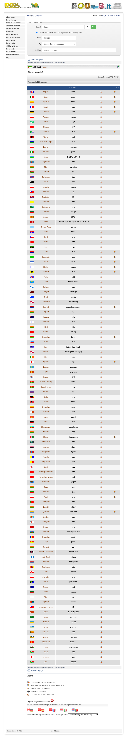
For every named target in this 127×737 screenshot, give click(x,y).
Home (29, 15)
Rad (73, 112)
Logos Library (31, 62)
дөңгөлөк (73, 372)
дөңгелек (73, 367)
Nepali (46, 467)
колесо (73, 117)
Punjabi (46, 507)
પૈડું (73, 312)
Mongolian (45, 452)
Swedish (46, 587)
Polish (46, 497)
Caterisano (46, 207)
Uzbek (46, 627)
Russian (46, 117)
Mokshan (46, 447)
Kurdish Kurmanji (46, 382)
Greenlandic (46, 302)
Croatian (46, 232)
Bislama (46, 172)
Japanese (46, 362)
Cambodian (46, 197)
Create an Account (114, 15)
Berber (46, 157)
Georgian (46, 292)
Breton (46, 182)
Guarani (46, 307)
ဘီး (73, 192)
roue (73, 107)
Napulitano (46, 462)
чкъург (73, 212)
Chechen (46, 212)
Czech (46, 237)
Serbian (46, 562)
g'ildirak (73, 627)
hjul (73, 242)
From (39, 38)
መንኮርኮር (73, 602)
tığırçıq (73, 227)
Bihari (46, 167)
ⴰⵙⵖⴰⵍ (77, 157)
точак (71, 562)
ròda (73, 522)
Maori (46, 422)
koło (73, 497)
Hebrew (46, 322)
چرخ (73, 247)
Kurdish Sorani (46, 387)
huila (73, 317)
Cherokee (46, 217)
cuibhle (73, 557)
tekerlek (71, 612)
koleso (73, 572)
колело (73, 187)
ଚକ (73, 487)
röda (73, 162)
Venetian (46, 637)
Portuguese (46, 502)
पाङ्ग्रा (73, 467)
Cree (46, 222)
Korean (46, 377)
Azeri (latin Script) (46, 142)
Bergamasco (45, 162)
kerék (73, 337)
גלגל (73, 322)
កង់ (73, 197)
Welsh (46, 647)
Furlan (46, 282)
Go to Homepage (37, 60)
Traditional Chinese (46, 607)
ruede (76, 282)
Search (38, 27)
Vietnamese (46, 642)
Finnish (46, 267)
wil (73, 172)
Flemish (46, 272)
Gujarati (46, 312)
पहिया (73, 327)
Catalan (46, 202)
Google (39, 62)
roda (73, 202)
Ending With (76, 33)
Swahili (45, 582)
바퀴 (73, 377)
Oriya (46, 487)
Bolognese (46, 177)
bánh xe (73, 642)
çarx (73, 142)
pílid (73, 342)
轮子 (73, 127)
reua (73, 657)
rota (73, 207)
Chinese (46, 127)
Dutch (46, 252)
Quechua (46, 512)
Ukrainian (46, 622)
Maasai (46, 437)
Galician (46, 287)
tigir (71, 617)
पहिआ (75, 167)
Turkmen (46, 617)
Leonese (46, 402)
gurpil (73, 152)
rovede (70, 282)
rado (73, 257)
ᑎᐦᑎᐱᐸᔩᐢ (77, 222)
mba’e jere (70, 307)
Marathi (46, 432)
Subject (38, 50)
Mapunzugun (45, 427)
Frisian (46, 277)
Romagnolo (46, 522)
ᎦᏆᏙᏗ (73, 217)
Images (45, 62)
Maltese (46, 412)
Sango (46, 542)
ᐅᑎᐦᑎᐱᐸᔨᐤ (62, 222)
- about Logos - (55, 731)
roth (73, 357)
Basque (46, 152)
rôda (73, 177)
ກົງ (73, 392)
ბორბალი (73, 292)
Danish (45, 242)
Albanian (46, 137)
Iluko (46, 342)
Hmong (46, 332)
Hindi (46, 327)
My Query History (38, 15)
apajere (77, 307)
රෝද (73, 567)
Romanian (46, 537)
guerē (73, 542)
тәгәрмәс (73, 147)
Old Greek (46, 482)
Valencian (46, 632)
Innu (45, 347)
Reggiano (46, 517)
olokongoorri (73, 437)
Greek (46, 297)
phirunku (73, 512)
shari (73, 447)
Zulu (45, 662)
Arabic (46, 122)
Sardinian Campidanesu (46, 552)
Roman (46, 527)
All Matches (52, 33)
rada (78, 532)
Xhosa (46, 652)
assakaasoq (73, 302)
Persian (46, 492)
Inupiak (46, 352)
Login (104, 15)
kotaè (73, 232)
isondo (73, 662)
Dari (45, 247)
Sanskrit (46, 547)
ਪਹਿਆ (73, 507)
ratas (73, 262)
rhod (76, 647)
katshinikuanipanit (73, 347)
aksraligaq (78, 352)
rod (73, 182)
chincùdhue (73, 427)
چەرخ (73, 387)
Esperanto (46, 257)
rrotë (73, 137)
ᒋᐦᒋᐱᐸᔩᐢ (85, 222)
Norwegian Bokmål (46, 472)
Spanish (46, 102)
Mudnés (46, 457)
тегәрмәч (73, 592)
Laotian (45, 392)
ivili (73, 652)
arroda (71, 552)
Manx (46, 417)
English (45, 92)
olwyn (71, 647)
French (45, 107)
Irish (46, 357)
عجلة (73, 122)
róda (73, 457)
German (46, 112)
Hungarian (45, 337)
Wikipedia (57, 62)
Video (64, 62)
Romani (46, 532)
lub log (73, 332)
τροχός (73, 297)
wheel (73, 92)
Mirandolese (46, 442)
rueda (73, 102)
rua (75, 637)
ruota (73, 97)
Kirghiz (46, 372)
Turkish (45, 612)
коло (76, 562)
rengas (73, 267)
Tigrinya (46, 602)
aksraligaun (69, 352)
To (40, 44)
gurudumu (73, 582)
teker (73, 382)
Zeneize (46, 657)
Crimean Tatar (46, 227)
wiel (73, 132)
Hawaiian (46, 317)
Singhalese (46, 567)
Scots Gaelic (45, 557)
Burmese (46, 192)
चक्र (71, 167)
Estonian (46, 262)
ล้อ (73, 597)
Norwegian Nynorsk (46, 477)
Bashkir (46, 147)
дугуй (73, 452)
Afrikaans (46, 132)
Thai (45, 597)
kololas (69, 532)
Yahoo (51, 62)
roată (73, 537)
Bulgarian (46, 187)
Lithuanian (45, 407)
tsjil (73, 277)
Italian (46, 97)
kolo (73, 237)
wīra (73, 422)
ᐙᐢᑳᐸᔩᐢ (70, 222)
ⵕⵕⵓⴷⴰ (70, 157)
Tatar (46, 592)
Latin (46, 397)
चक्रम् (73, 547)
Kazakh (46, 367)
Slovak (46, 572)
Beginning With (64, 33)
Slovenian (46, 577)
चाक (73, 432)
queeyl (73, 417)
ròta (73, 462)
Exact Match (41, 33)
